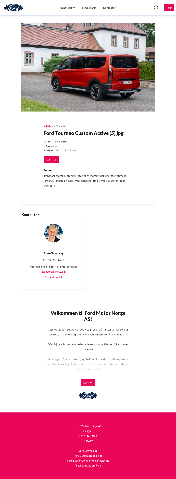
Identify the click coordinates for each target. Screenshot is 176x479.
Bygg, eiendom (82, 181)
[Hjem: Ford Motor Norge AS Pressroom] (13, 8)
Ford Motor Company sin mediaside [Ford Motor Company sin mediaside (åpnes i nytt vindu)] (88, 460)
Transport (49, 176)
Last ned (51, 159)
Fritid (95, 181)
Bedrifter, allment (115, 176)
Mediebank (89, 7)
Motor (59, 176)
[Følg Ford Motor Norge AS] (169, 7)
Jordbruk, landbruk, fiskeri (58, 181)
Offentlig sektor (108, 181)
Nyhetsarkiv (67, 7)
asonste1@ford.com (53, 271)
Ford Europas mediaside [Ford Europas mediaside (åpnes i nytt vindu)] (88, 455)
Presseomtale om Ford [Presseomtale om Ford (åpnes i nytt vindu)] (88, 465)
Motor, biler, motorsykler (89, 176)
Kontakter (109, 7)
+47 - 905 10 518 (53, 276)
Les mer (88, 382)
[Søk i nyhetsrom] (156, 7)
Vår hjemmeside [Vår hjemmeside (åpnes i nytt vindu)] (88, 450)
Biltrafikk (69, 176)
